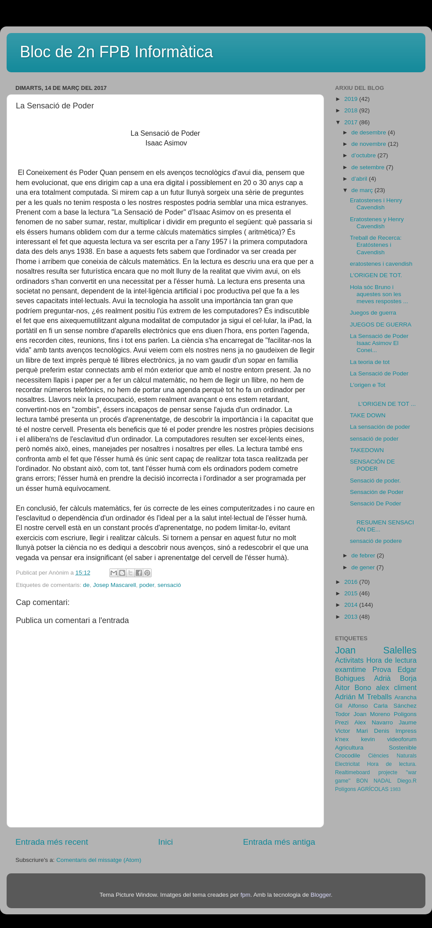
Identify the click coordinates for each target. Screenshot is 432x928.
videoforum (402, 739)
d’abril (360, 178)
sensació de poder (374, 438)
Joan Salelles (376, 650)
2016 (351, 582)
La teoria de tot (370, 362)
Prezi (342, 722)
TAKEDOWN (367, 450)
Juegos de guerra (373, 312)
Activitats (349, 660)
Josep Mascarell (114, 585)
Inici (165, 841)
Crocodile (347, 755)
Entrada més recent (51, 841)
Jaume (407, 722)
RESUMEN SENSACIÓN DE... (382, 522)
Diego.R (407, 781)
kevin (368, 739)
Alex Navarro (373, 722)
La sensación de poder (380, 426)
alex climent (396, 687)
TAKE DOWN (368, 415)
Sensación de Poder (377, 492)
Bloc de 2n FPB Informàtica (116, 52)
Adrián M (349, 697)
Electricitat (347, 764)
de (86, 585)
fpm (245, 894)
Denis (381, 731)
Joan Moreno (372, 714)
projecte (387, 772)
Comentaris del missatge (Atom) (99, 860)
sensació (169, 585)
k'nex (342, 739)
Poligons (405, 714)
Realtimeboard (352, 772)
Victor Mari (351, 731)
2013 (351, 616)
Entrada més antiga (279, 841)
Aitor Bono (353, 687)
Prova (381, 669)
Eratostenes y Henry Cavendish (377, 223)
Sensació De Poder (375, 503)
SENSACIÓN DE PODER (372, 465)
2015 (351, 593)
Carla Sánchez (395, 705)
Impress (406, 731)
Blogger (321, 894)
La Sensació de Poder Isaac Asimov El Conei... (379, 343)
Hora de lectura (391, 660)
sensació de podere (376, 541)
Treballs (379, 697)
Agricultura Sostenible (376, 747)
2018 (351, 110)
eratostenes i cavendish (381, 263)
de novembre (369, 144)
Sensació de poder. (375, 480)
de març (363, 190)
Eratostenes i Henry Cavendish (376, 204)
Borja (408, 678)
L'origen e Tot (367, 385)
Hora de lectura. (392, 764)
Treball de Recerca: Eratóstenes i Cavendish (376, 244)
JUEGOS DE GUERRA (381, 324)
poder (146, 585)
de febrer (364, 555)
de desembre (369, 132)
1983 (395, 789)
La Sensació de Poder (379, 373)
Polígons (345, 789)
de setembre (368, 167)
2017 (351, 122)
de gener (363, 567)
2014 (351, 604)
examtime (350, 669)
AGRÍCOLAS (373, 789)
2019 (351, 99)
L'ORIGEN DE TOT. (376, 275)
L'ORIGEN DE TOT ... (383, 400)
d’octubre (364, 155)
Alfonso (358, 705)
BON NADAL (373, 781)
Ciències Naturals (392, 756)
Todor (342, 714)
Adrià (382, 678)
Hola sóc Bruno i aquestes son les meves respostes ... (379, 294)
